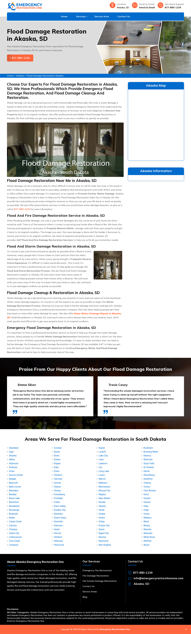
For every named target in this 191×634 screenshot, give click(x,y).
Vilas (145, 506)
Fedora (57, 486)
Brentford (14, 502)
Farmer (57, 482)
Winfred (147, 541)
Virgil (146, 510)
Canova (13, 525)
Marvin (102, 478)
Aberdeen (14, 448)
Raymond (103, 541)
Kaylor (102, 448)
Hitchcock (59, 545)
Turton (146, 486)
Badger (12, 478)
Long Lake (104, 471)
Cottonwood (15, 537)
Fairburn (58, 475)
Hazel (57, 529)
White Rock (149, 537)
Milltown (103, 482)
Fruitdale (58, 498)
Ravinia (102, 537)
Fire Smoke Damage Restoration (100, 581)
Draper (57, 463)
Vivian (146, 513)
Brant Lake (14, 498)
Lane (101, 459)
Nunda (102, 502)
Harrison (58, 525)
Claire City (14, 533)
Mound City (104, 490)
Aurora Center (16, 475)
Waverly (147, 529)
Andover (13, 467)
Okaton (102, 506)
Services (81, 16)
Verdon (147, 498)
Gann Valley (60, 506)
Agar (11, 451)
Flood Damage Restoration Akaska (45, 75)
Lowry (102, 475)
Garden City (60, 510)
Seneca (147, 455)
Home (64, 16)
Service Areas (90, 591)
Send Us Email (147, 7)
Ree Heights (105, 545)
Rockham (148, 448)
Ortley (102, 521)
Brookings (14, 510)
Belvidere (13, 490)
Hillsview (58, 541)
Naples (102, 494)
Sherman (148, 459)
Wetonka (147, 533)
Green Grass (60, 517)
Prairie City (104, 525)
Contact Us (123, 16)
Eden (56, 467)
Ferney (57, 490)
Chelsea (13, 529)
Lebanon (103, 463)
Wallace (147, 517)
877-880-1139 (173, 7)
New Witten (104, 498)
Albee (12, 459)
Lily (100, 467)
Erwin (56, 471)
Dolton (57, 459)
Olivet (101, 510)
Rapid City (104, 533)
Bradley (13, 494)
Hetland (58, 537)
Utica (146, 494)
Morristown (104, 486)
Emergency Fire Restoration (97, 570)
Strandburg (149, 475)
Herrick (57, 533)
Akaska (20, 75)
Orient (102, 517)
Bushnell (13, 513)
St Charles (148, 467)
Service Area (101, 16)
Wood (146, 545)
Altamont (13, 463)
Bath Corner (15, 486)
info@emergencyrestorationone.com (158, 578)
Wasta (146, 525)
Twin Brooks (149, 490)
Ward (146, 521)
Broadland (14, 506)
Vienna (146, 502)
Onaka (102, 513)
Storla (146, 471)
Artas (11, 471)
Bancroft (13, 482)
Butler (12, 517)
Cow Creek (14, 541)
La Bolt (102, 451)
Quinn (101, 529)
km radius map (156, 124)
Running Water (150, 451)
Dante (57, 451)
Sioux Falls (148, 463)
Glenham (58, 513)
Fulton (57, 502)
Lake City (103, 455)
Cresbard (13, 545)
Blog (85, 596)
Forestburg (59, 494)
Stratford (147, 478)
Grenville (58, 521)
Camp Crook (15, 521)
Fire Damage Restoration (96, 575)
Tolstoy (147, 482)
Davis (56, 455)
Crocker (58, 448)
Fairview (58, 478)
